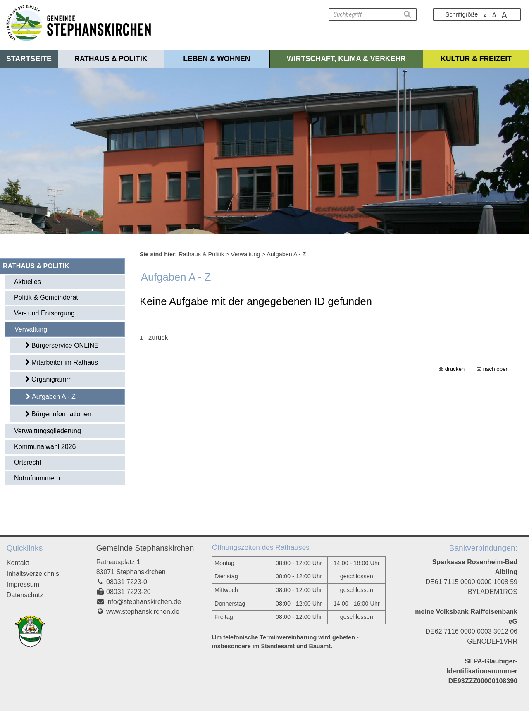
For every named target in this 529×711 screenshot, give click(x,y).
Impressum (23, 584)
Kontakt (18, 562)
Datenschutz (25, 595)
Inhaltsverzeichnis (33, 573)
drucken (455, 369)
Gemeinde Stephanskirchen (145, 548)
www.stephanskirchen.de (142, 611)
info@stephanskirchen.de (143, 601)
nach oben (496, 369)
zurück (154, 337)
